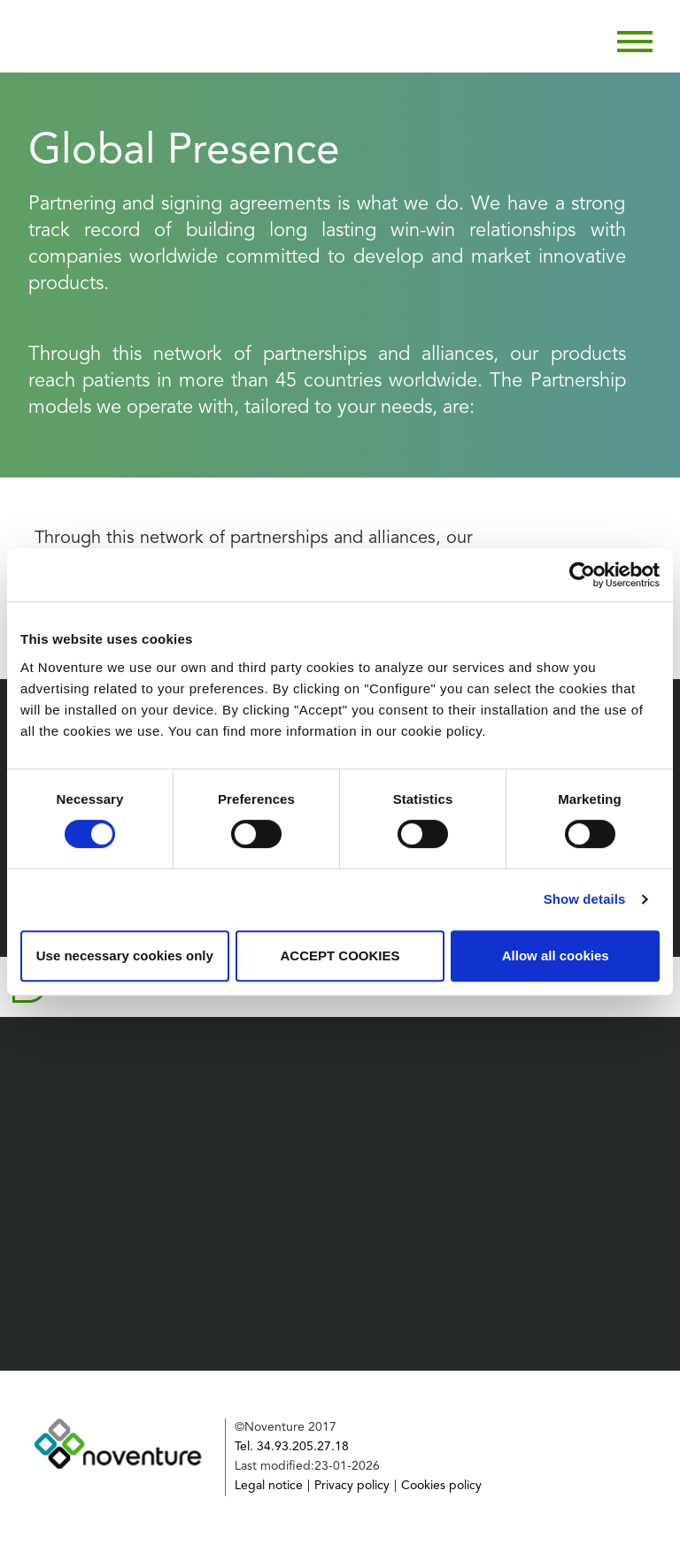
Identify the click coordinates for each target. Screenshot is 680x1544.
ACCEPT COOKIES (339, 955)
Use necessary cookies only (124, 955)
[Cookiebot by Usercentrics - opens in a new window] (582, 575)
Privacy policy (352, 1485)
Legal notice (269, 1485)
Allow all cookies (555, 955)
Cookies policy (441, 1485)
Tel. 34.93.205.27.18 (292, 1447)
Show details (585, 898)
